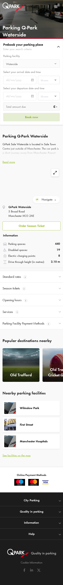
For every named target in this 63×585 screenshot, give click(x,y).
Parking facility (11, 56)
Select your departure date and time (23, 88)
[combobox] (31, 64)
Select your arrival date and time (22, 72)
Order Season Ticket (32, 226)
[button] (31, 46)
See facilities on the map (17, 455)
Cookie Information (31, 562)
